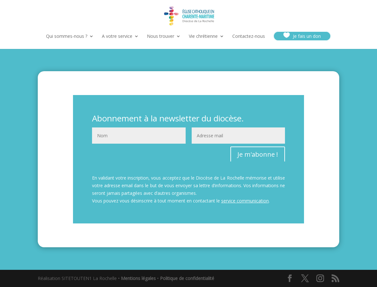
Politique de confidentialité (187, 278)
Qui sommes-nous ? (66, 36)
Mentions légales (138, 278)
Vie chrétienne (203, 36)
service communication (245, 201)
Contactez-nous (248, 36)
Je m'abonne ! (257, 154)
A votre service (117, 36)
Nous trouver (160, 36)
